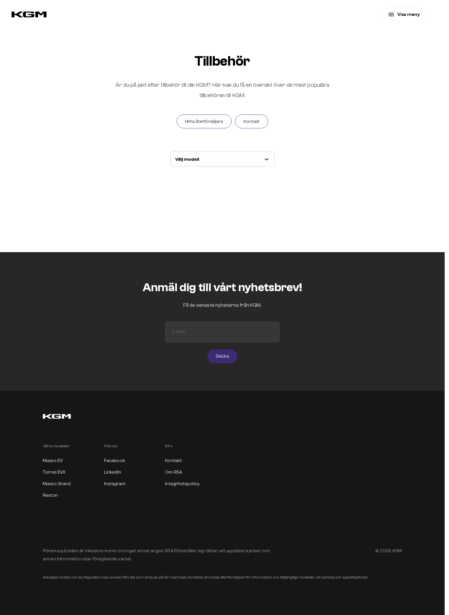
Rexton (50, 495)
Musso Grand (57, 483)
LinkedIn (112, 472)
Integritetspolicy (182, 483)
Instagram (114, 483)
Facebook (114, 460)
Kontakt (173, 460)
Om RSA (173, 472)
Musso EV (53, 460)
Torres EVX (54, 472)
